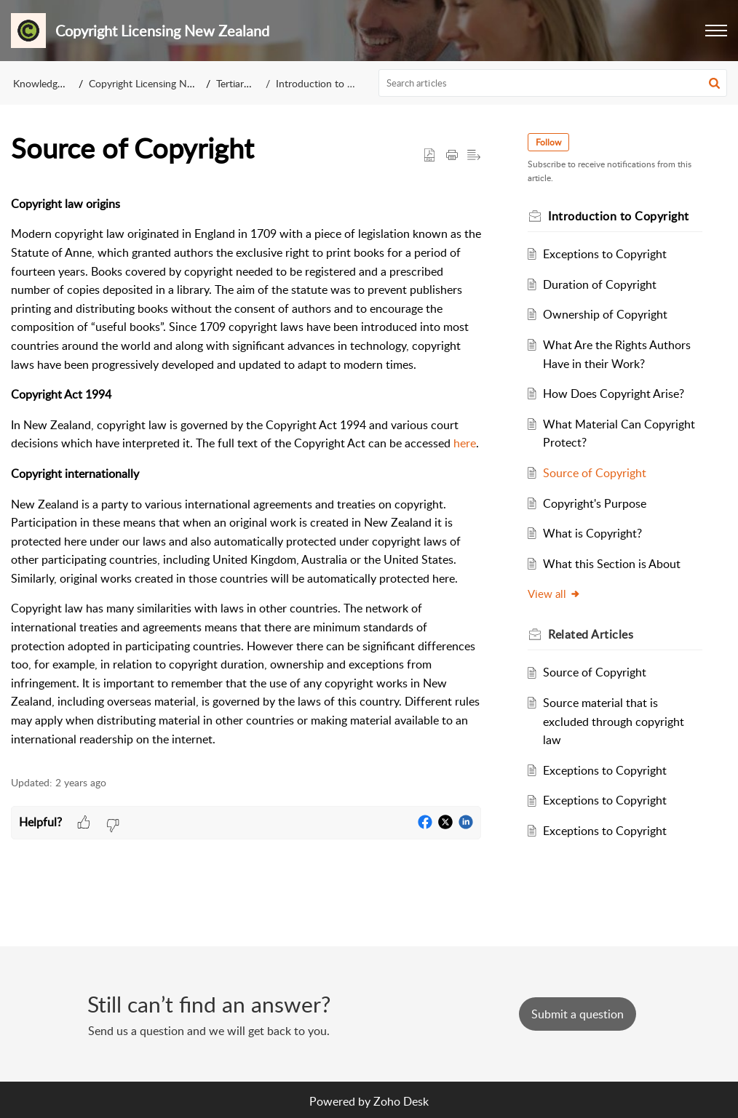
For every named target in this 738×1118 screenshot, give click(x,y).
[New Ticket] (577, 1014)
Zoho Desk (401, 1101)
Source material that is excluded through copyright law (613, 721)
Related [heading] (590, 634)
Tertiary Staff (245, 83)
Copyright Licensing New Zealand (163, 83)
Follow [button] (548, 142)
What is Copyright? (592, 533)
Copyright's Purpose (594, 503)
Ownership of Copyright (605, 314)
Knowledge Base (50, 83)
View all (554, 593)
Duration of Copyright (599, 284)
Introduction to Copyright (333, 83)
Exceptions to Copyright (605, 254)
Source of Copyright (594, 473)
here (464, 443)
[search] (553, 83)
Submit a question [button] (577, 1014)
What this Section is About (612, 564)
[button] (716, 30)
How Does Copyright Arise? (613, 394)
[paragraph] (246, 471)
